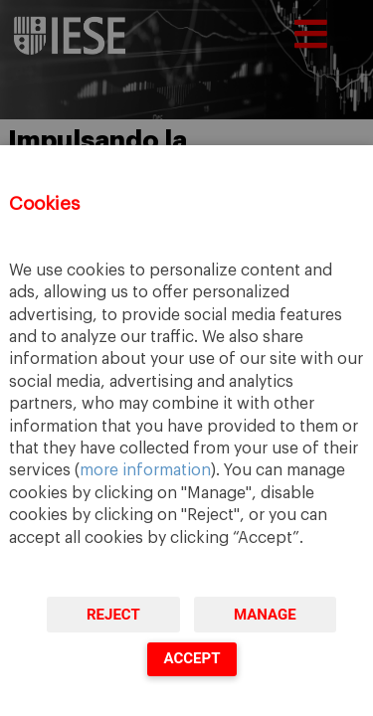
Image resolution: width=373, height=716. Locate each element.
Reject (113, 615)
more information (145, 470)
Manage (265, 615)
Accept (191, 658)
